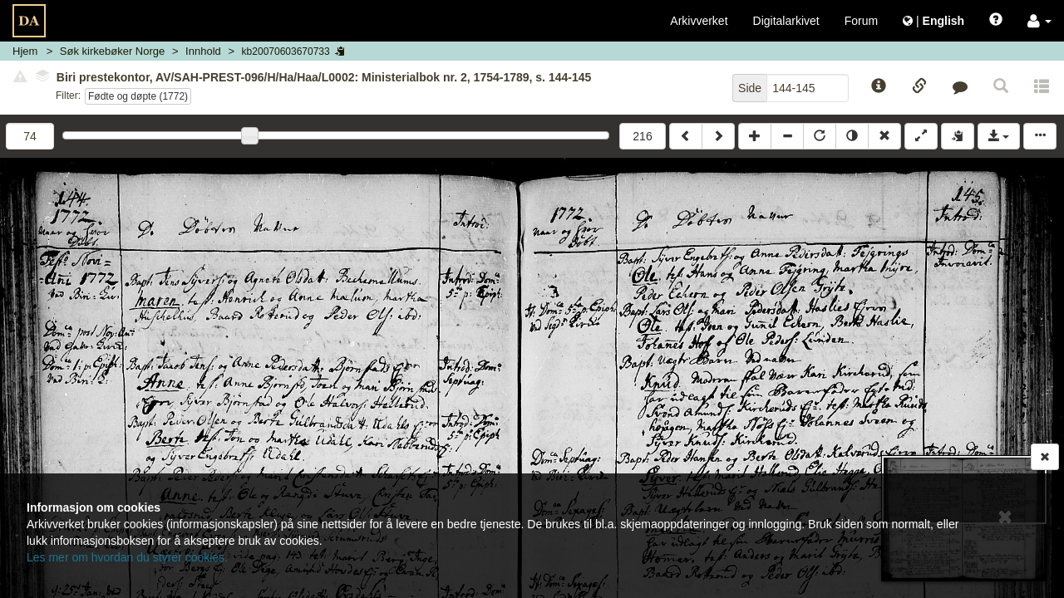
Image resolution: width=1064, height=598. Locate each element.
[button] (1039, 21)
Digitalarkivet (786, 20)
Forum (861, 20)
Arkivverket (698, 20)
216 (642, 136)
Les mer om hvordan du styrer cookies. (127, 557)
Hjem (24, 51)
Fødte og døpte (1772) (138, 96)
